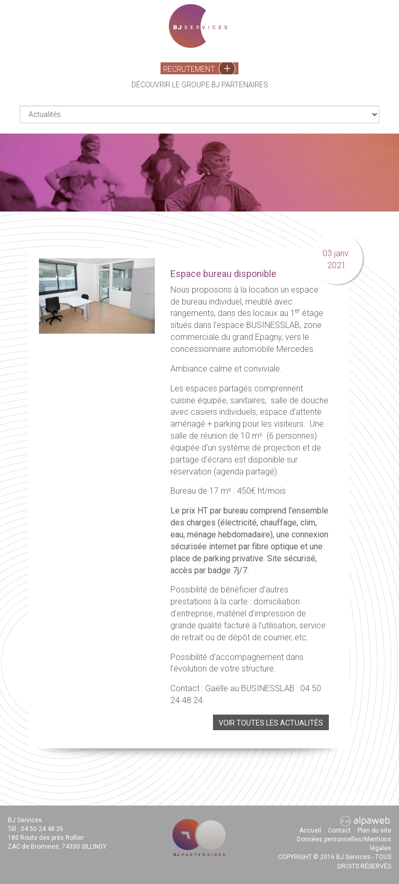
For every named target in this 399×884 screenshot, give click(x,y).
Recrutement (199, 68)
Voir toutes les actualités (271, 723)
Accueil (310, 830)
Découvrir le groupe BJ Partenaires (199, 85)
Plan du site (374, 830)
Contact (339, 830)
